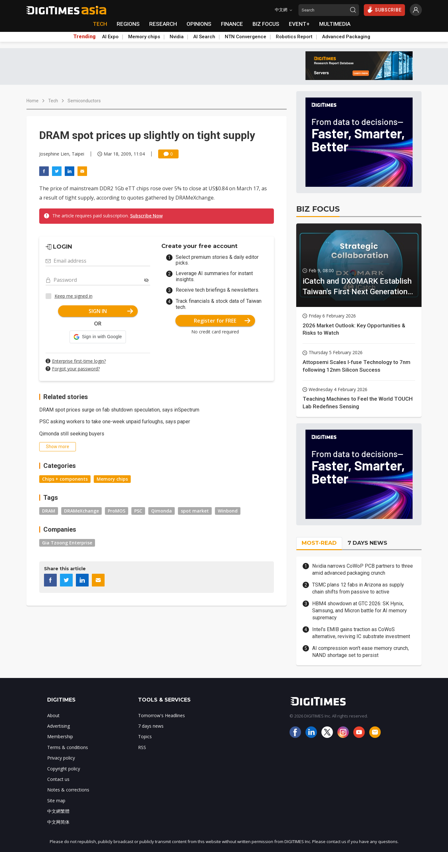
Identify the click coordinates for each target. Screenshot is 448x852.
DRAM (48, 511)
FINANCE (232, 24)
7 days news (151, 726)
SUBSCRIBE (384, 9)
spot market (195, 511)
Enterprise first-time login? (79, 361)
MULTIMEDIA (334, 24)
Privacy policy (61, 758)
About (53, 715)
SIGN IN (111, 311)
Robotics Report (294, 37)
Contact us (58, 779)
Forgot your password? (76, 369)
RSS (142, 747)
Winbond (228, 511)
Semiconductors (84, 100)
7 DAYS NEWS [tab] (367, 543)
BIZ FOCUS (266, 24)
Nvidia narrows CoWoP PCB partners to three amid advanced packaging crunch (362, 569)
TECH (100, 24)
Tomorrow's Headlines (161, 715)
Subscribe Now (146, 216)
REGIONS (128, 24)
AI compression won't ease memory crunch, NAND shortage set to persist (360, 651)
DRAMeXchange (81, 511)
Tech (53, 100)
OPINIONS (199, 24)
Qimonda (161, 511)
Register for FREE (222, 320)
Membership (60, 736)
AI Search (204, 37)
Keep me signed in (73, 296)
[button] (98, 337)
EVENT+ (299, 24)
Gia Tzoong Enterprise (67, 543)
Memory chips (144, 37)
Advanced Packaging (346, 37)
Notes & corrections (68, 790)
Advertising (58, 726)
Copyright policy (63, 769)
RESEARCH (163, 24)
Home (32, 100)
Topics (145, 736)
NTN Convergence (245, 37)
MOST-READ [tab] (319, 543)
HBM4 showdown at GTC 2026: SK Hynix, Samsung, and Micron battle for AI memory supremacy (359, 611)
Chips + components (65, 479)
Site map (56, 800)
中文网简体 (58, 822)
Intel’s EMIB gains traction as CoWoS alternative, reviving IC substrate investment (361, 632)
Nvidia (177, 37)
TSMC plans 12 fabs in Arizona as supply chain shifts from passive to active (358, 588)
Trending (84, 37)
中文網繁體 (58, 811)
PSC (138, 511)
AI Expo (110, 37)
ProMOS (116, 511)
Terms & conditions (67, 747)
